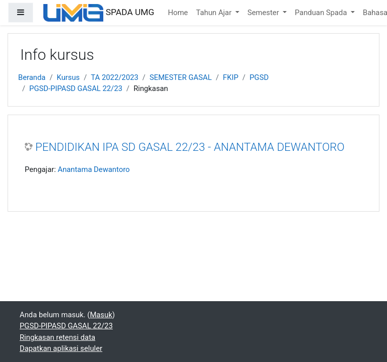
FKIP (230, 77)
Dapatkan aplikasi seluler (61, 348)
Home (178, 12)
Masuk (101, 314)
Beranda (31, 77)
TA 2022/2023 (114, 77)
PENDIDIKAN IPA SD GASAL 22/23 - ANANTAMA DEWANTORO (190, 146)
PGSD (259, 77)
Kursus (68, 77)
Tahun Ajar (214, 12)
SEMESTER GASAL (181, 77)
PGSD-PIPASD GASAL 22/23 (75, 88)
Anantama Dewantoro (93, 169)
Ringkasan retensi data (57, 337)
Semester (264, 12)
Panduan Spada (322, 12)
